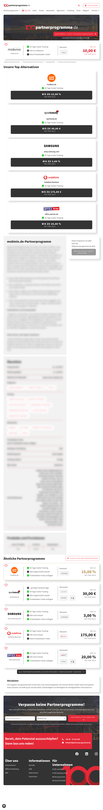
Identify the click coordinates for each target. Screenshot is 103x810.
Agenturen (61, 10)
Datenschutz (33, 773)
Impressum (33, 777)
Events (41, 10)
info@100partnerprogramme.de (76, 743)
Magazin (86, 10)
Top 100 (26, 10)
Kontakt (32, 765)
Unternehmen (10, 765)
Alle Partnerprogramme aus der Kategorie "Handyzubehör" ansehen (51, 672)
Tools (78, 10)
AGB (30, 769)
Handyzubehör (50, 62)
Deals (35, 10)
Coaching (70, 10)
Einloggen (91, 5)
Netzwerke (50, 10)
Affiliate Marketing (12, 769)
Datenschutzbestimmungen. (51, 726)
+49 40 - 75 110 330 (71, 739)
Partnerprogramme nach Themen (33, 62)
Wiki (6, 773)
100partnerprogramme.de (12, 62)
